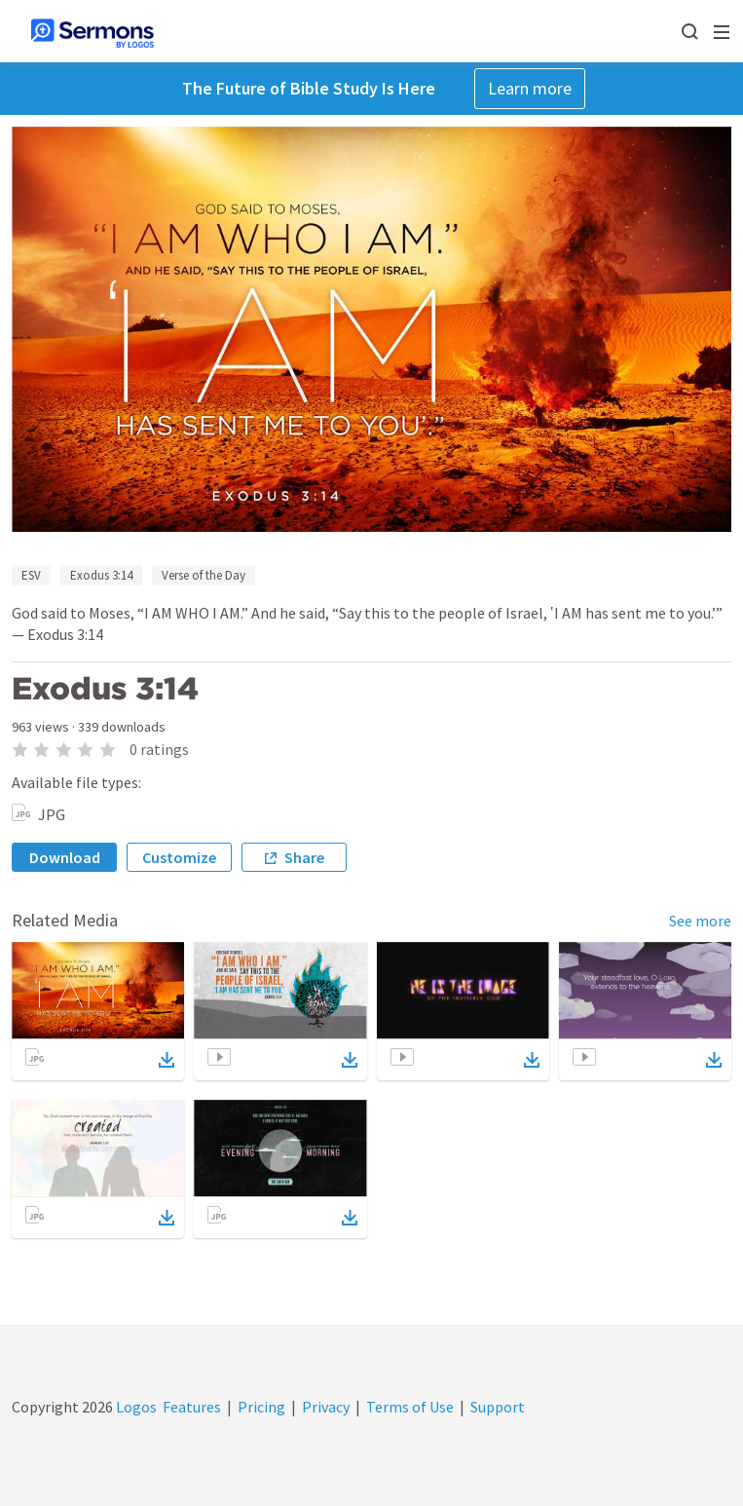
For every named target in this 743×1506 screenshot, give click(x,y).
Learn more (530, 88)
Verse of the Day (203, 575)
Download (64, 857)
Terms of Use (410, 1406)
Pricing (261, 1406)
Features (192, 1406)
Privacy (326, 1406)
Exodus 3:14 (101, 575)
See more (700, 920)
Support (497, 1406)
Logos (135, 1406)
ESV (31, 575)
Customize (179, 857)
